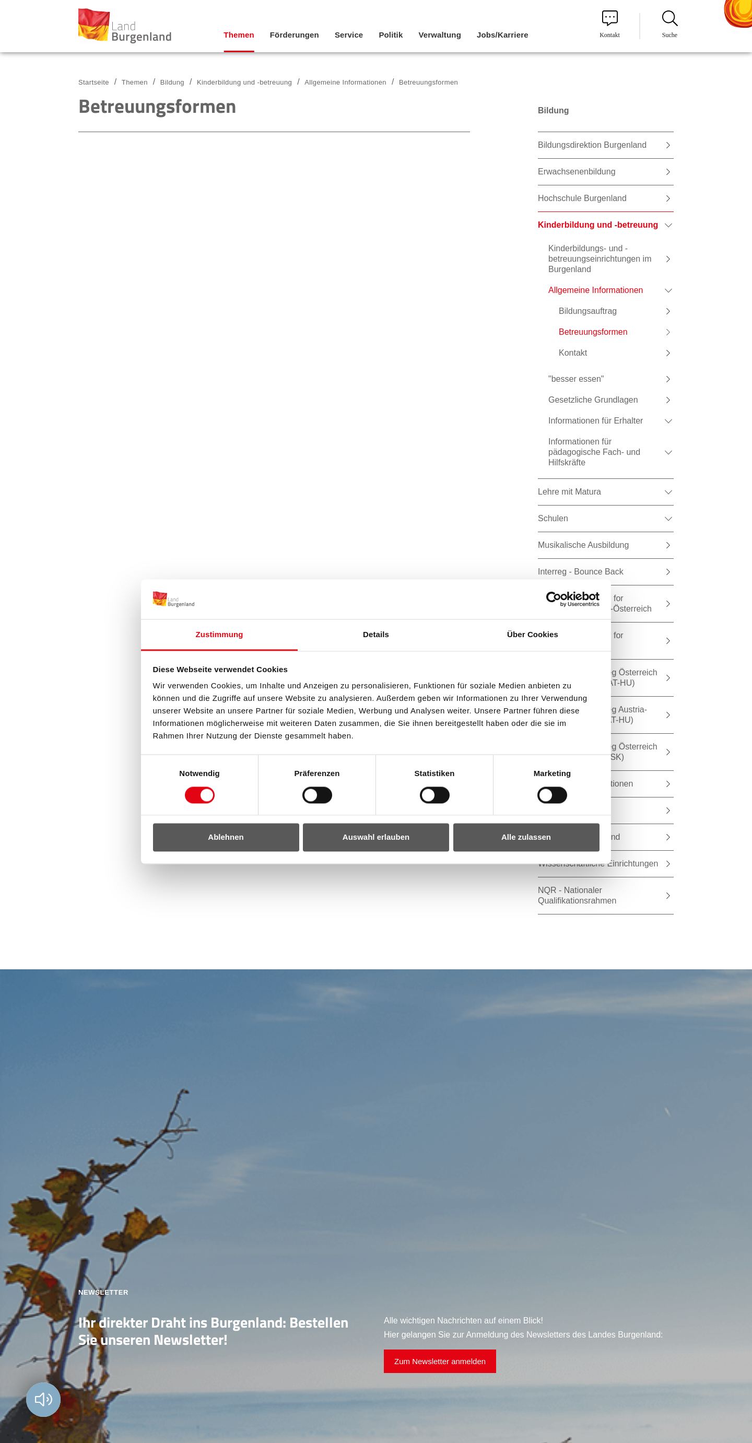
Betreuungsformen (428, 82)
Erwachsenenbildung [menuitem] (577, 171)
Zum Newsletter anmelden (440, 1361)
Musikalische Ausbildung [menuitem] (583, 545)
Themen (135, 82)
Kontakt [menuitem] (610, 24)
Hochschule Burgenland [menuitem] (582, 198)
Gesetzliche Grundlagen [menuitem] (593, 399)
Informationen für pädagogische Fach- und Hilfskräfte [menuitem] (594, 452)
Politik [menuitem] (391, 34)
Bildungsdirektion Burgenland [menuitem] (592, 144)
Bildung (172, 82)
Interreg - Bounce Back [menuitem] (581, 571)
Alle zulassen (526, 837)
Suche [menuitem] (670, 24)
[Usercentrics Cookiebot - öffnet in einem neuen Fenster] (554, 599)
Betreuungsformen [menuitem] (593, 331)
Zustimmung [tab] (219, 634)
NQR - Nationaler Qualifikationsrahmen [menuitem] (577, 895)
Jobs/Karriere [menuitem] (502, 34)
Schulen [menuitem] (553, 518)
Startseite (93, 82)
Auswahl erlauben (376, 837)
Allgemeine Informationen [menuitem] (595, 290)
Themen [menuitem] (239, 34)
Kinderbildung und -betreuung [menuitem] (598, 224)
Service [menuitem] (349, 34)
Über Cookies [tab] (532, 634)
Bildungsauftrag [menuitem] (588, 311)
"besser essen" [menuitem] (576, 378)
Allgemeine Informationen (345, 82)
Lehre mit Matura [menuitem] (569, 491)
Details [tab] (376, 634)
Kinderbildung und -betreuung (244, 82)
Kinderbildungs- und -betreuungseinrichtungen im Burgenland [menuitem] (599, 259)
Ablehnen (225, 837)
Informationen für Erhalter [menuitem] (595, 420)
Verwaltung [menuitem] (439, 34)
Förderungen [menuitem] (294, 34)
